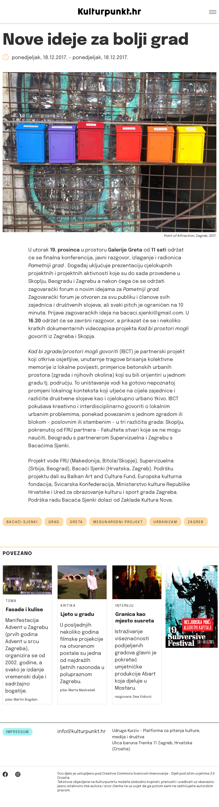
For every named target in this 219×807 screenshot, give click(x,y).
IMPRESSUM (17, 732)
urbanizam (166, 522)
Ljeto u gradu (77, 614)
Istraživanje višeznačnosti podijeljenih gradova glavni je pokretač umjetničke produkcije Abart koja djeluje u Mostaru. (135, 660)
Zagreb (196, 522)
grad (53, 522)
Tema (11, 601)
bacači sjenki (22, 522)
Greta (76, 522)
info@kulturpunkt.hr (81, 731)
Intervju (124, 606)
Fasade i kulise (24, 609)
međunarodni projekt (118, 522)
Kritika (68, 606)
